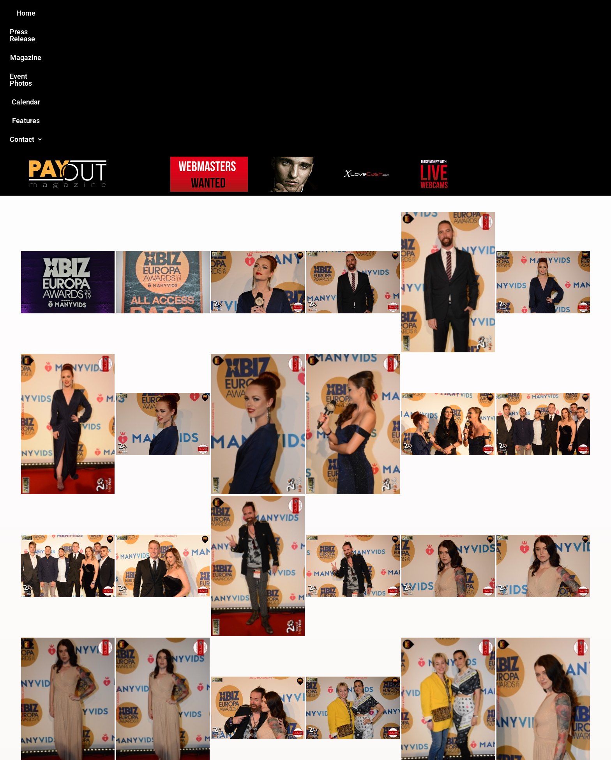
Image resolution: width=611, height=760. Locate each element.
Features (395, 13)
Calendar (355, 13)
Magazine (261, 13)
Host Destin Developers (475, 737)
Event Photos (309, 13)
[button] (437, 13)
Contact (437, 13)
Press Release (211, 13)
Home (167, 13)
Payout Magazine (214, 737)
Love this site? (186, 700)
